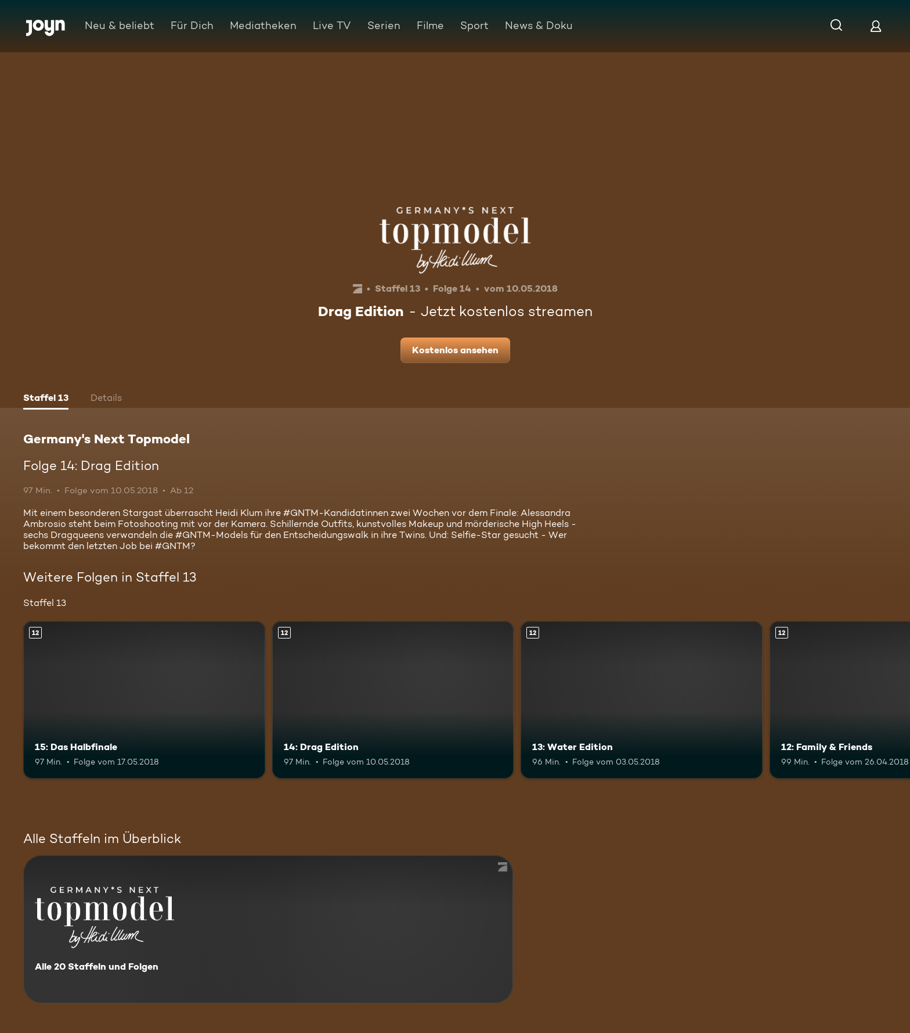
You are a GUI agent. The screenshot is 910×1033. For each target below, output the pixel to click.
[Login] (875, 26)
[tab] (46, 399)
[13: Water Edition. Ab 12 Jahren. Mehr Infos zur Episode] (642, 700)
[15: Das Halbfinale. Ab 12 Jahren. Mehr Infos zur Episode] (144, 700)
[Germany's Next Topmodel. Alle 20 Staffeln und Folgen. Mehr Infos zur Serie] (268, 929)
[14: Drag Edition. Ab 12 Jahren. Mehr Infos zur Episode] (393, 700)
